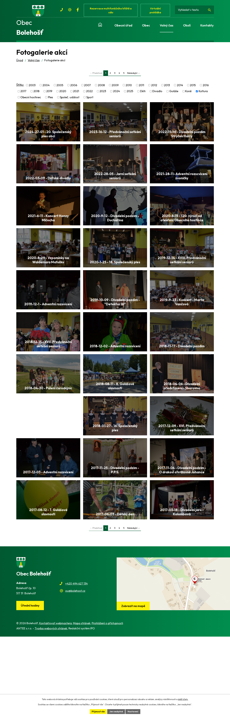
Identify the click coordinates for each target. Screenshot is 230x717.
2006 (73, 87)
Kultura (203, 93)
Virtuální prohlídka (156, 10)
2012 (154, 87)
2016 (206, 87)
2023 (103, 93)
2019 (49, 93)
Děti (142, 93)
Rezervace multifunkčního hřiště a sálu (111, 10)
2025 (130, 93)
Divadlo (157, 93)
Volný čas (34, 62)
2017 (23, 93)
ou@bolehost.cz (75, 671)
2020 (62, 93)
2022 (89, 93)
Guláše (173, 93)
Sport (89, 99)
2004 (46, 87)
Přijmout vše (97, 711)
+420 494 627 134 (76, 663)
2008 (101, 87)
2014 (180, 87)
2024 (116, 93)
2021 (76, 93)
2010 (129, 87)
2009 (115, 87)
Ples (50, 99)
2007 (87, 87)
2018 (36, 93)
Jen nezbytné (116, 711)
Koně (188, 93)
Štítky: (20, 86)
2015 (193, 87)
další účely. (183, 699)
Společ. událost (69, 99)
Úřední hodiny (30, 686)
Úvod (19, 62)
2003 (32, 87)
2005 (59, 87)
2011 (141, 87)
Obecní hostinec (30, 99)
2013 (167, 87)
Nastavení (133, 711)
